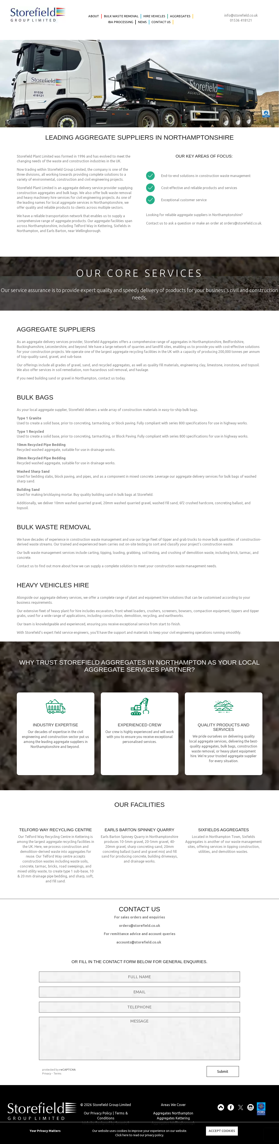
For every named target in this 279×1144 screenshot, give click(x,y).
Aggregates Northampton (173, 1113)
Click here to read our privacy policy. (139, 1135)
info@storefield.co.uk (241, 15)
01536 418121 (241, 20)
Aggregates (180, 16)
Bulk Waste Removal (121, 16)
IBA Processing (120, 22)
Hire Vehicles (154, 16)
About (93, 16)
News (142, 22)
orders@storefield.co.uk (242, 223)
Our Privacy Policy (98, 1113)
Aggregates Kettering (173, 1118)
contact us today (111, 378)
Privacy (46, 1073)
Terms (57, 1073)
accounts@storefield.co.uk (138, 942)
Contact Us (161, 22)
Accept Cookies (222, 1131)
